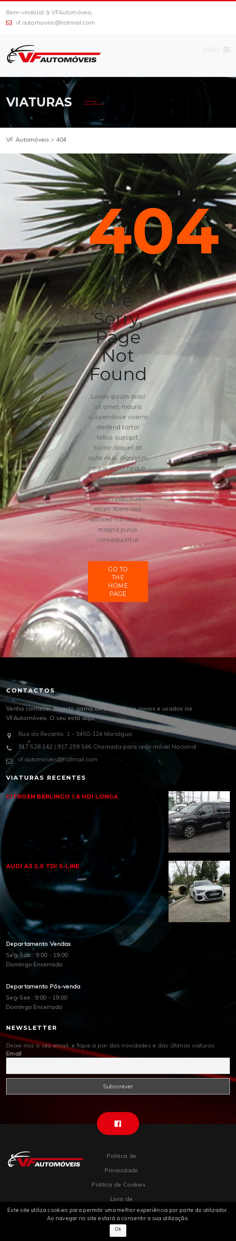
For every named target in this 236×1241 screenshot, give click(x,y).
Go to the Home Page (118, 582)
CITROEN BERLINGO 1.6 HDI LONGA (62, 796)
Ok (118, 1229)
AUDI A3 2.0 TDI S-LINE (43, 866)
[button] (211, 49)
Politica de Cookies (119, 1184)
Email (14, 1053)
